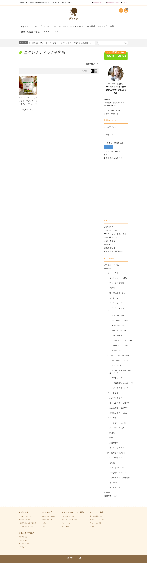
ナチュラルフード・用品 (74, 506)
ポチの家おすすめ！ (112, 259)
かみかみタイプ (115, 392)
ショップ (48, 506)
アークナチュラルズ (117, 467)
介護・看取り (109, 235)
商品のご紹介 (109, 242)
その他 (112, 457)
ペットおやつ (67, 25)
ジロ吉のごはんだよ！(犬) (122, 377)
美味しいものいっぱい (118, 407)
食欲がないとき (110, 490)
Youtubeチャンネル (25, 510)
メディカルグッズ (116, 422)
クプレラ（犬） (117, 372)
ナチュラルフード (53, 25)
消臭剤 (112, 427)
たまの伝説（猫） (118, 319)
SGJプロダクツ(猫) (119, 314)
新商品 (107, 486)
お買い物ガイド (98, 2)
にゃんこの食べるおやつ (119, 397)
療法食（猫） (116, 344)
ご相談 (124, 2)
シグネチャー (116, 329)
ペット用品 (79, 25)
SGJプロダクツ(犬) (119, 354)
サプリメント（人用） (118, 272)
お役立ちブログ (27, 527)
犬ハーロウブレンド (119, 382)
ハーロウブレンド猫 (119, 339)
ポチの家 (24, 506)
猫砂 (111, 432)
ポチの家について (113, 2)
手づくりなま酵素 (116, 277)
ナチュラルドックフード (119, 349)
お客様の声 (108, 221)
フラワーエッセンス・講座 (115, 228)
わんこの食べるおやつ (118, 402)
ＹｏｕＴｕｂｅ (26, 27)
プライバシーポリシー (26, 520)
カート (44, 520)
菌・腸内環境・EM (117, 287)
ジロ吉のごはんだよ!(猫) (121, 334)
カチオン (113, 477)
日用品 (112, 282)
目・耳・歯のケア (116, 442)
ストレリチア (114, 482)
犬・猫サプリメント (37, 25)
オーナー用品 (112, 267)
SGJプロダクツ (115, 452)
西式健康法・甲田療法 (113, 245)
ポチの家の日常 (110, 231)
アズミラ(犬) (116, 359)
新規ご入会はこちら (114, 152)
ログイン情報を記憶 (114, 137)
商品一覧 (108, 262)
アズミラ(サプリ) (116, 462)
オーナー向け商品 (92, 25)
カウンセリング (110, 224)
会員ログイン (46, 517)
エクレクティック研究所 (119, 472)
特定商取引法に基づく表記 (27, 517)
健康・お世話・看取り (109, 25)
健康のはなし (109, 238)
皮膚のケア (114, 437)
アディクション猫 (118, 324)
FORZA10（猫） (118, 309)
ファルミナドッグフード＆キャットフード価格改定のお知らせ (66, 37)
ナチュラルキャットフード (118, 303)
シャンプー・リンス (117, 417)
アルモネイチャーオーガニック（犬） (120, 365)
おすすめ (24, 25)
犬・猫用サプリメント (116, 447)
